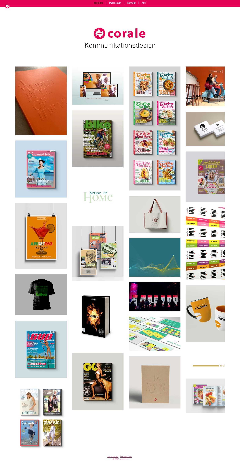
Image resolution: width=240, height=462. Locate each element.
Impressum (112, 456)
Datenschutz (126, 456)
